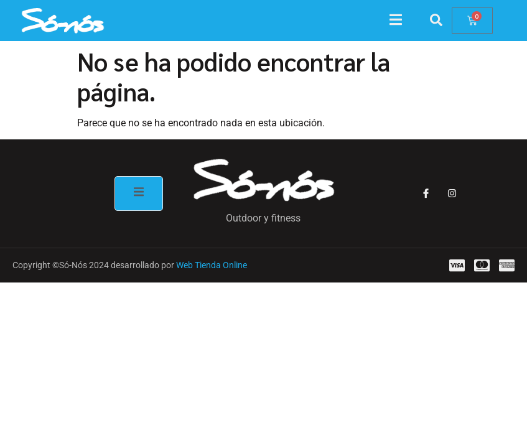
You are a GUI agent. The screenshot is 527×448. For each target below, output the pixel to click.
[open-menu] (401, 21)
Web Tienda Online (211, 265)
